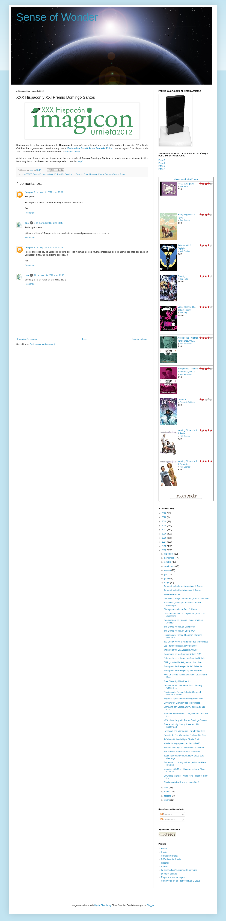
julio (166, 574)
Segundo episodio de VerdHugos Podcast (183, 698)
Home (164, 848)
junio (166, 578)
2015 (164, 538)
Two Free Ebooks (172, 594)
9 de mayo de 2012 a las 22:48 (48, 247)
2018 (164, 525)
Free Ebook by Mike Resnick (177, 681)
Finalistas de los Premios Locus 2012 (181, 782)
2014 (164, 542)
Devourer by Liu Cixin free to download (182, 703)
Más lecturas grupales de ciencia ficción (182, 743)
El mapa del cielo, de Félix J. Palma (180, 609)
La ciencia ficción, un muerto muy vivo (179, 870)
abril (166, 787)
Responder (30, 213)
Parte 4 (162, 169)
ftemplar (29, 192)
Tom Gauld (184, 186)
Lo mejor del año (169, 874)
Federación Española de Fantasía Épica (71, 174)
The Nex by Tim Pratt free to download (182, 751)
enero (167, 800)
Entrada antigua (139, 339)
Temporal (182, 399)
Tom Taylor (184, 279)
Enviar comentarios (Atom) (42, 344)
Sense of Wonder (57, 17)
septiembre (169, 566)
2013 (164, 546)
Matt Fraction (185, 251)
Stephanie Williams (187, 402)
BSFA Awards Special (171, 859)
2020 (164, 517)
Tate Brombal (185, 220)
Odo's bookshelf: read (186, 179)
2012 (164, 550)
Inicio (84, 339)
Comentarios (167, 819)
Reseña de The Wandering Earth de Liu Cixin (185, 735)
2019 (164, 521)
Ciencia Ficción (39, 174)
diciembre (169, 554)
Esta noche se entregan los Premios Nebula (184, 658)
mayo (167, 582)
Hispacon (93, 174)
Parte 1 (162, 160)
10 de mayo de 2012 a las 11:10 (49, 275)
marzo (167, 791)
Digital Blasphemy (102, 905)
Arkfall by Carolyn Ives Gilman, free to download (186, 598)
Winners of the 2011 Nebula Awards (180, 650)
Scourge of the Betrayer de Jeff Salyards (183, 666)
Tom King (183, 313)
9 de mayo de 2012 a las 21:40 (48, 223)
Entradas (166, 814)
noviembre (169, 558)
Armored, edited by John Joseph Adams (182, 590)
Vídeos (164, 866)
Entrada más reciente (27, 339)
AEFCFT (28, 174)
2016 (164, 534)
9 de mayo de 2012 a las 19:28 (48, 192)
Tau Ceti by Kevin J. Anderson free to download (186, 642)
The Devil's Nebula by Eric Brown (179, 631)
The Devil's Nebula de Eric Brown (179, 627)
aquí (80, 161)
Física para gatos (186, 184)
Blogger (150, 905)
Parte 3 (162, 166)
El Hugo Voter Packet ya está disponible (182, 662)
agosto (167, 570)
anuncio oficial (72, 151)
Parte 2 (162, 163)
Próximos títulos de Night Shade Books (182, 739)
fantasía (50, 174)
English (164, 852)
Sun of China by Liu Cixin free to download (184, 747)
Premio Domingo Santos (108, 174)
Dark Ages (182, 276)
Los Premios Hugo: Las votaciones (180, 646)
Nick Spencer (185, 436)
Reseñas (165, 863)
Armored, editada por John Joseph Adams (183, 586)
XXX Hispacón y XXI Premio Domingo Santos (185, 720)
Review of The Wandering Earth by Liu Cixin (184, 731)
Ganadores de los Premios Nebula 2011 (182, 654)
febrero (167, 796)
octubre (168, 562)
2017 (164, 529)
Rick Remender (186, 344)
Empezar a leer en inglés (173, 877)
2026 (164, 513)
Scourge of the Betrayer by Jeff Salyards (183, 670)
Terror (122, 174)
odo (27, 223)
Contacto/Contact (169, 856)
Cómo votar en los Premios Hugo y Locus (180, 881)
